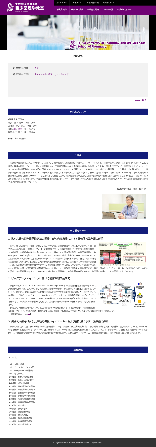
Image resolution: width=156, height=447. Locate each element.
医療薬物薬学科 (93, 3)
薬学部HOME (62, 3)
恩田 (15, 129)
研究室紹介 (62, 10)
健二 (20, 129)
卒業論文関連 (93, 10)
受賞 (37, 68)
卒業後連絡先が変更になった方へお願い (52, 74)
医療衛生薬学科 (109, 3)
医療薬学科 (77, 3)
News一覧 (108, 10)
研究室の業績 (77, 10)
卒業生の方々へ (124, 10)
